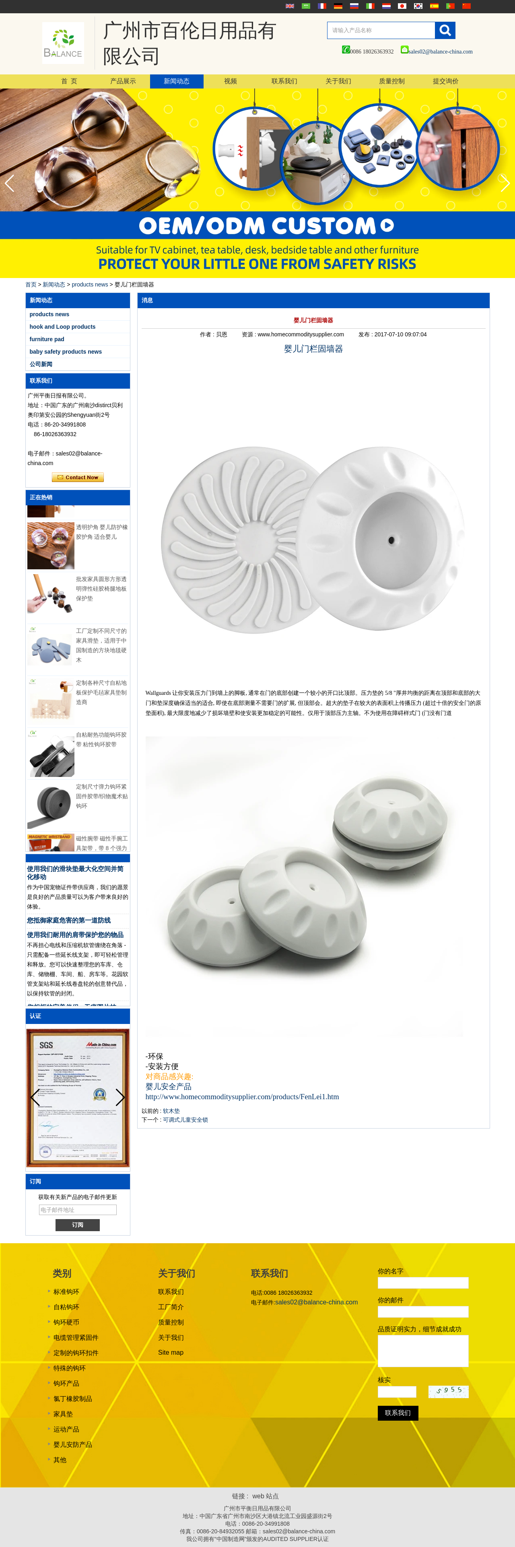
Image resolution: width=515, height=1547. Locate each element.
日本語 (401, 6)
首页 (31, 284)
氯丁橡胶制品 (73, 1398)
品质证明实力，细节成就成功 (419, 1329)
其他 (60, 1459)
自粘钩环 (66, 1307)
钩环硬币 (66, 1322)
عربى (305, 6)
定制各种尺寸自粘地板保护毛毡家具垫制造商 (101, 697)
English (289, 6)
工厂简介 (171, 1307)
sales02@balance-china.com (437, 52)
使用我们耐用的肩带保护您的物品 (75, 938)
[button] (505, 183)
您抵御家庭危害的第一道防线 (69, 924)
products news (90, 284)
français (321, 6)
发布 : (366, 334)
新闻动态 (177, 81)
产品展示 (123, 81)
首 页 (69, 81)
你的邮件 (391, 1300)
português (449, 6)
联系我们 (284, 81)
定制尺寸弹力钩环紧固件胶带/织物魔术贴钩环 (102, 801)
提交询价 (446, 81)
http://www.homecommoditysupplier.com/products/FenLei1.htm (242, 1096)
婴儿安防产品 (73, 1444)
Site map (170, 1352)
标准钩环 (66, 1291)
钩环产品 (66, 1383)
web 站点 (266, 1496)
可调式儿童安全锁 (185, 1119)
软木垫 (171, 1111)
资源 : (250, 334)
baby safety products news (66, 351)
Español (433, 6)
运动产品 (66, 1429)
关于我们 (338, 81)
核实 (384, 1379)
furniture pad (47, 339)
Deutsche (337, 6)
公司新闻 (41, 364)
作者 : (208, 334)
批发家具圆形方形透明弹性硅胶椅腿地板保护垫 (101, 593)
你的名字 (391, 1271)
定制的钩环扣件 (76, 1352)
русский (353, 6)
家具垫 (63, 1414)
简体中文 (465, 6)
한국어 (417, 6)
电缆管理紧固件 (76, 1337)
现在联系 (78, 477)
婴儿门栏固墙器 (313, 349)
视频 (230, 81)
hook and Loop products (63, 326)
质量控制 (392, 81)
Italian (369, 6)
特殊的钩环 (70, 1368)
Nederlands (385, 6)
